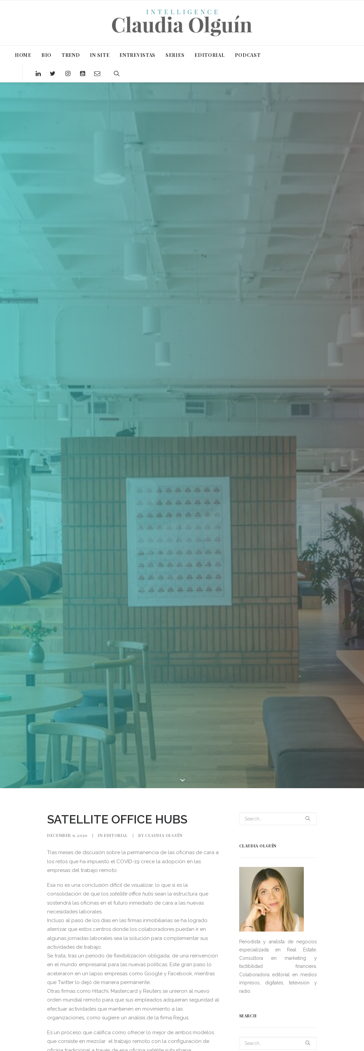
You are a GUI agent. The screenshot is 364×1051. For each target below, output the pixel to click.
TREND (71, 55)
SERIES (175, 55)
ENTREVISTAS (137, 55)
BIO (46, 55)
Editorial (116, 835)
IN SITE (99, 55)
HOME (23, 55)
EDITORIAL (209, 55)
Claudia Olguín (163, 835)
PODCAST (248, 55)
